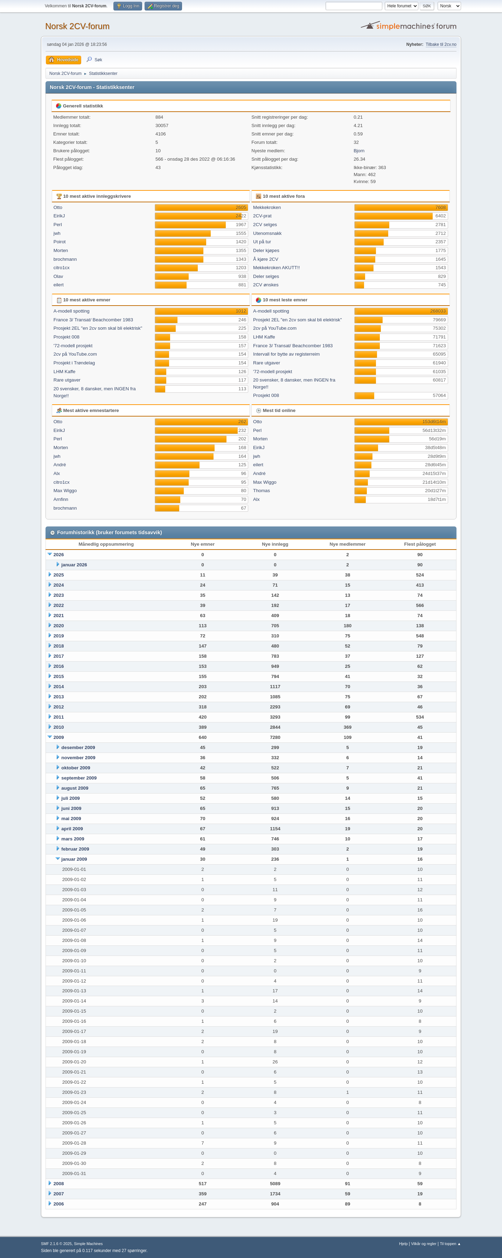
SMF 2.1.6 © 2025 (56, 1244)
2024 (59, 585)
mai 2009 (71, 818)
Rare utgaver (67, 380)
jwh (57, 233)
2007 (59, 1193)
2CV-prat (262, 215)
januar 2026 (74, 564)
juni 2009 (71, 808)
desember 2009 (78, 747)
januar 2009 (74, 859)
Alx (57, 473)
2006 (59, 1204)
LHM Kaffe (65, 371)
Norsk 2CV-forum (77, 26)
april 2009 (72, 828)
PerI (58, 224)
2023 (59, 595)
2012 (59, 707)
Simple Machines (88, 1244)
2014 (59, 686)
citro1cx (62, 267)
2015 (59, 676)
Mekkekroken (267, 207)
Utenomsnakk (267, 233)
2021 (59, 615)
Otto (58, 207)
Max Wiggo (65, 490)
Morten (61, 250)
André (60, 464)
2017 (59, 656)
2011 (59, 717)
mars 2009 (72, 838)
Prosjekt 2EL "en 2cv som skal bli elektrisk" (98, 328)
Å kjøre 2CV (265, 259)
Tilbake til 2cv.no (441, 44)
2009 (59, 737)
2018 (59, 646)
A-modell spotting (72, 311)
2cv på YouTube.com (75, 354)
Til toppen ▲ (450, 1244)
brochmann (65, 259)
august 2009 (74, 788)
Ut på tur (262, 241)
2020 (59, 625)
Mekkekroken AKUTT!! (276, 267)
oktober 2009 (75, 767)
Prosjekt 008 (66, 337)
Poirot (60, 241)
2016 (59, 666)
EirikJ (59, 215)
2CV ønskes (266, 284)
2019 (59, 635)
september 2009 (79, 778)
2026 (59, 554)
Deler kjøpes (266, 250)
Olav (58, 276)
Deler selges (266, 276)
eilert (59, 284)
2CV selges (265, 224)
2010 (59, 727)
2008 (59, 1183)
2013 (59, 696)
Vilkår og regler (423, 1244)
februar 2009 (75, 849)
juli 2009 (70, 798)
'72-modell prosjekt (73, 345)
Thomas (261, 490)
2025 (59, 575)
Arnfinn (61, 499)
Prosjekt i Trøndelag (74, 362)
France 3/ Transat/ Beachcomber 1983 (93, 319)
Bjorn (359, 150)
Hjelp (403, 1244)
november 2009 (78, 757)
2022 (59, 605)
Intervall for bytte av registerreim (286, 354)
